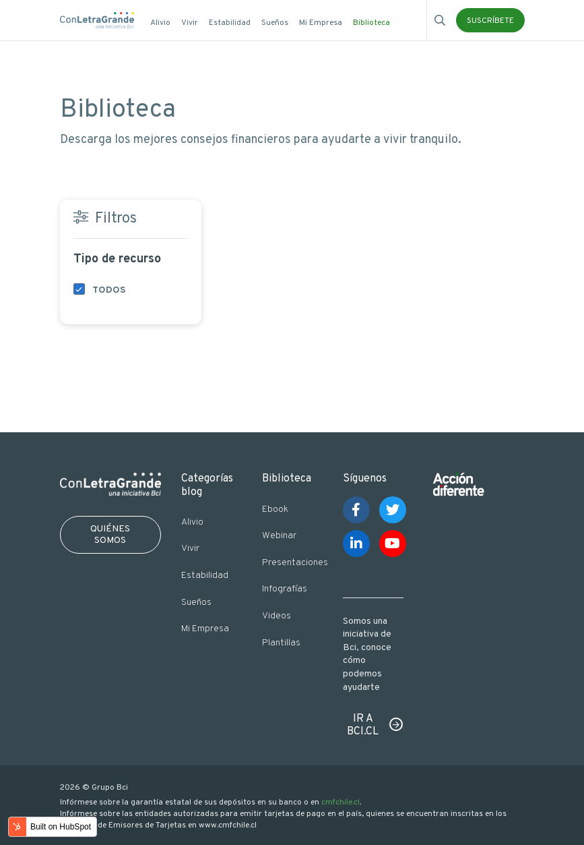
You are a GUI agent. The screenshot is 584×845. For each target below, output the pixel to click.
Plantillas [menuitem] (281, 643)
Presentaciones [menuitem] (292, 563)
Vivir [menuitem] (189, 23)
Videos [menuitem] (276, 616)
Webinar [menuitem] (279, 536)
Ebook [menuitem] (275, 509)
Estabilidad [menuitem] (230, 23)
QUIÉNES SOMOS (110, 534)
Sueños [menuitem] (274, 23)
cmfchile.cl (340, 802)
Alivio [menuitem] (160, 23)
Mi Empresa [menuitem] (320, 23)
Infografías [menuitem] (284, 589)
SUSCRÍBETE (490, 21)
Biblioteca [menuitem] (371, 23)
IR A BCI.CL (363, 725)
